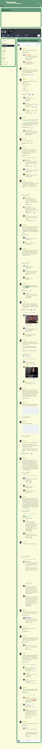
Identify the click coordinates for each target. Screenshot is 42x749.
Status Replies (4, 47)
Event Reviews (4, 64)
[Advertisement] (14, 19)
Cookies (25, 745)
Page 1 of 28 (36, 740)
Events (3, 60)
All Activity (4, 40)
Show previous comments (29, 157)
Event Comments (5, 62)
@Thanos (27, 286)
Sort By (38, 43)
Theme (16, 745)
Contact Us (21, 745)
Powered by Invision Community (21, 747)
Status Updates (5, 45)
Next (29, 740)
